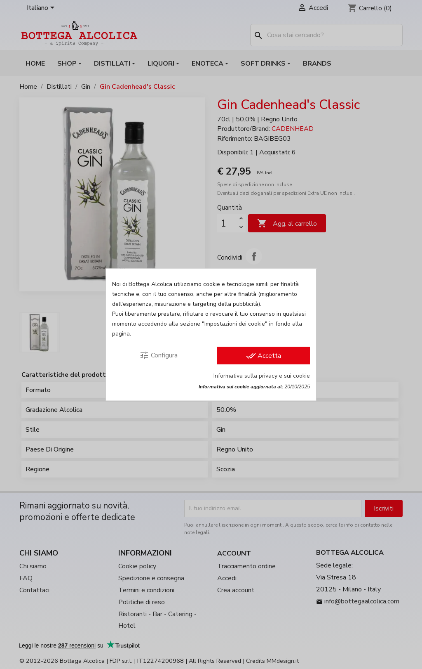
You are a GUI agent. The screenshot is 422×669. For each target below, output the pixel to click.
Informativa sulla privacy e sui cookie (261, 375)
